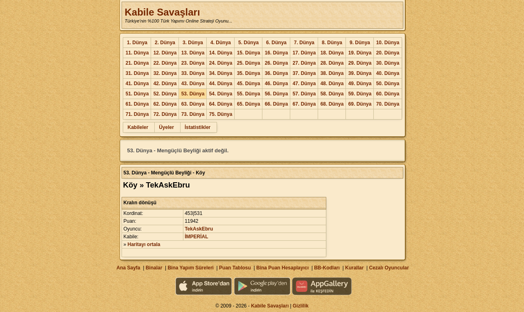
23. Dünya (193, 63)
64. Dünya (221, 104)
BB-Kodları (327, 268)
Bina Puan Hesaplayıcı (282, 268)
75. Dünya (221, 114)
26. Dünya (276, 63)
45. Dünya (248, 83)
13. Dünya (193, 53)
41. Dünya (137, 83)
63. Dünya (193, 104)
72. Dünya (165, 114)
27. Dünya (304, 63)
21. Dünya (137, 63)
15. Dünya (248, 53)
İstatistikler (197, 127)
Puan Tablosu (235, 268)
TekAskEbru (199, 229)
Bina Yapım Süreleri (190, 268)
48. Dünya (332, 83)
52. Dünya (165, 94)
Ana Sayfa (128, 268)
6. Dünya (276, 42)
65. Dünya (248, 104)
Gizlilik (301, 306)
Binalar (154, 268)
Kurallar (354, 268)
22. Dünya (165, 63)
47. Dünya (304, 83)
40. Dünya (388, 73)
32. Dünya (165, 73)
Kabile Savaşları (162, 12)
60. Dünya (388, 94)
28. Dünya (332, 63)
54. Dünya (221, 94)
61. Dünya (137, 104)
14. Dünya (221, 53)
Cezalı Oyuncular (389, 268)
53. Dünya (193, 94)
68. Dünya (332, 104)
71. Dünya (137, 114)
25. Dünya (248, 63)
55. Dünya (248, 94)
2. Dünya (165, 42)
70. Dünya (388, 104)
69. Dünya (360, 104)
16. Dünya (276, 53)
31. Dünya (137, 73)
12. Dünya (165, 53)
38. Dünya (332, 73)
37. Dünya (304, 73)
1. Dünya (137, 42)
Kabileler (137, 127)
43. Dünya (193, 83)
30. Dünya (388, 63)
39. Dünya (360, 73)
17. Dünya (304, 53)
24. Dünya (221, 63)
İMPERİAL (196, 237)
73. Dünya (193, 114)
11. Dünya (137, 53)
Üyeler (166, 127)
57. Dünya (304, 94)
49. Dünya (360, 83)
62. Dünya (165, 104)
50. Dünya (388, 83)
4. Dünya (220, 42)
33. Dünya (193, 73)
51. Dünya (137, 94)
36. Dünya (276, 73)
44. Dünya (221, 83)
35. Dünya (248, 73)
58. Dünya (332, 94)
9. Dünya (360, 42)
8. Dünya (332, 42)
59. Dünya (360, 94)
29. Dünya (360, 63)
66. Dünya (276, 104)
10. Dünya (388, 42)
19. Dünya (360, 53)
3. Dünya (193, 42)
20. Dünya (388, 53)
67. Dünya (304, 104)
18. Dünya (332, 53)
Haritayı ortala (144, 244)
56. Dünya (276, 94)
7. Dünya (304, 42)
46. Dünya (276, 83)
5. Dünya (248, 42)
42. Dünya (165, 83)
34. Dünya (221, 73)
